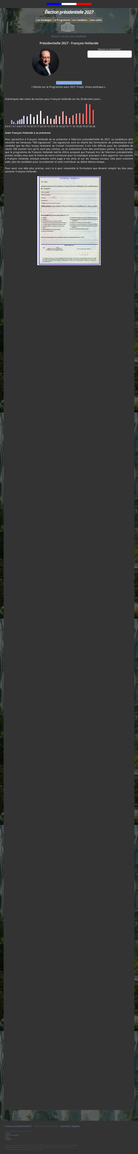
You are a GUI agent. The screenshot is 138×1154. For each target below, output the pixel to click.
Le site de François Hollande (69, 83)
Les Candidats (79, 19)
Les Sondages (44, 19)
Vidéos (7, 1137)
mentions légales (70, 1126)
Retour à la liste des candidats (69, 36)
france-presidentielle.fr (18, 1126)
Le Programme (62, 19)
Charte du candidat (12, 1135)
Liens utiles (95, 19)
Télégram (8, 1139)
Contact (8, 1133)
